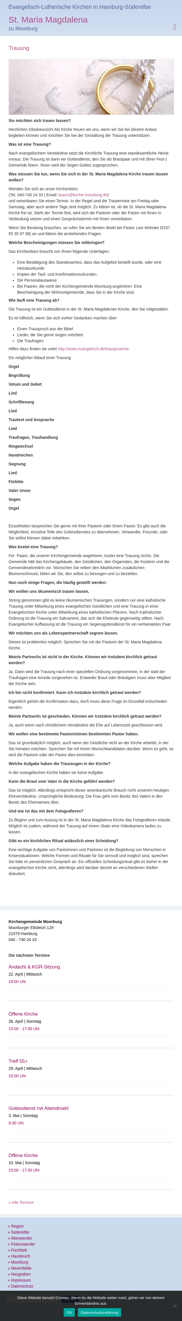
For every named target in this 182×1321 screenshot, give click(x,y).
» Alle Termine (21, 1202)
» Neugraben (19, 1274)
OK (69, 1312)
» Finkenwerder (21, 1244)
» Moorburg (18, 1262)
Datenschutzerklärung (99, 1312)
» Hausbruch (19, 1256)
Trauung (19, 48)
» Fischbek (17, 1250)
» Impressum (19, 1280)
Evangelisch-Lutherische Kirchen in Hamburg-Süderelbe (80, 7)
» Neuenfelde (19, 1268)
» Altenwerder (20, 1238)
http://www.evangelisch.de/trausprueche (93, 349)
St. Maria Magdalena (48, 20)
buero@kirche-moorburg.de (83, 195)
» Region (16, 1226)
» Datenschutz (20, 1286)
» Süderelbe (18, 1232)
